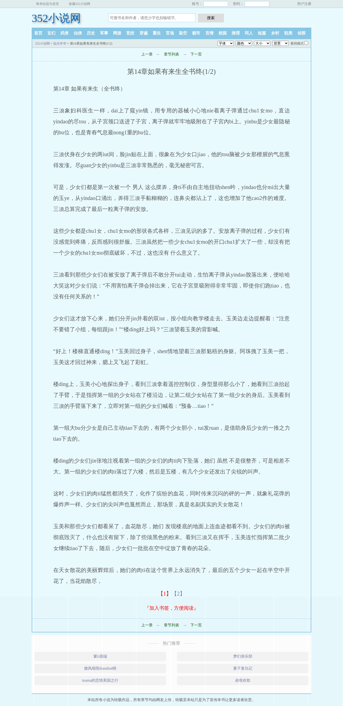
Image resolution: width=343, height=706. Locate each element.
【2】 (178, 594)
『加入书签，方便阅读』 (171, 608)
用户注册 (304, 4)
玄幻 (51, 33)
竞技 (130, 33)
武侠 (64, 33)
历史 (91, 33)
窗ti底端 (100, 656)
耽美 (288, 33)
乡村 (275, 33)
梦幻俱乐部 (242, 656)
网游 (117, 33)
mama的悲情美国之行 (100, 680)
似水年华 (59, 43)
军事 (104, 33)
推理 (236, 33)
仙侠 (78, 33)
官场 (170, 33)
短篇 (262, 33)
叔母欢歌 (242, 680)
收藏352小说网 (79, 4)
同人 (249, 33)
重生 (157, 33)
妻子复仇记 (242, 668)
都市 (196, 33)
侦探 (301, 33)
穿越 (144, 33)
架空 (183, 33)
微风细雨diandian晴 (100, 668)
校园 (222, 33)
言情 (209, 33)
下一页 (196, 54)
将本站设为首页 (47, 4)
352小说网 (56, 18)
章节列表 (171, 54)
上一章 (147, 54)
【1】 (165, 594)
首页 (38, 33)
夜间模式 (297, 43)
